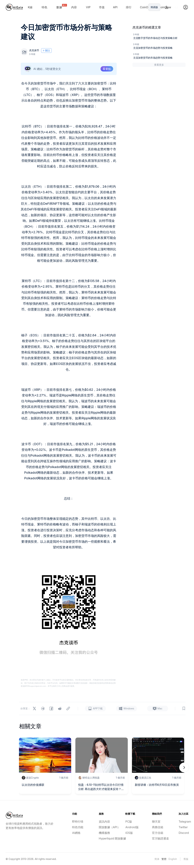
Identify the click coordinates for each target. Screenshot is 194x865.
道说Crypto (32, 777)
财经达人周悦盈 (91, 777)
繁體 (163, 858)
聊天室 (156, 821)
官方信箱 (157, 833)
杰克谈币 (34, 50)
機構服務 (104, 833)
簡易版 (154, 7)
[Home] (14, 7)
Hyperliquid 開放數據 (104, 838)
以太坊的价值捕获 (33, 784)
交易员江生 (145, 777)
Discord (183, 833)
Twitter (183, 827)
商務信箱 (157, 827)
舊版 (185, 858)
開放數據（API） (104, 827)
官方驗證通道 (157, 838)
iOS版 (129, 833)
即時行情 (77, 821)
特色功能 (77, 827)
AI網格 (76, 833)
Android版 (130, 827)
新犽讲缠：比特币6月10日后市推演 (157, 784)
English (173, 858)
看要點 (107, 69)
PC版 (128, 821)
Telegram (183, 821)
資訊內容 (104, 821)
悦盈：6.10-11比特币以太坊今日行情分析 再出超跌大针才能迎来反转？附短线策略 (101, 787)
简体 (156, 858)
